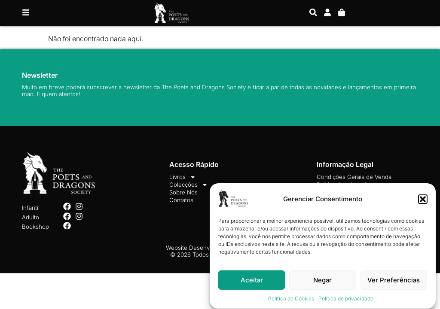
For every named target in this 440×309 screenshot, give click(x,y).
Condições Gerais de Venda (354, 176)
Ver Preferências (393, 282)
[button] (423, 201)
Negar (322, 282)
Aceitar (252, 282)
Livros (182, 177)
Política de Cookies (291, 300)
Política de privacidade (345, 300)
